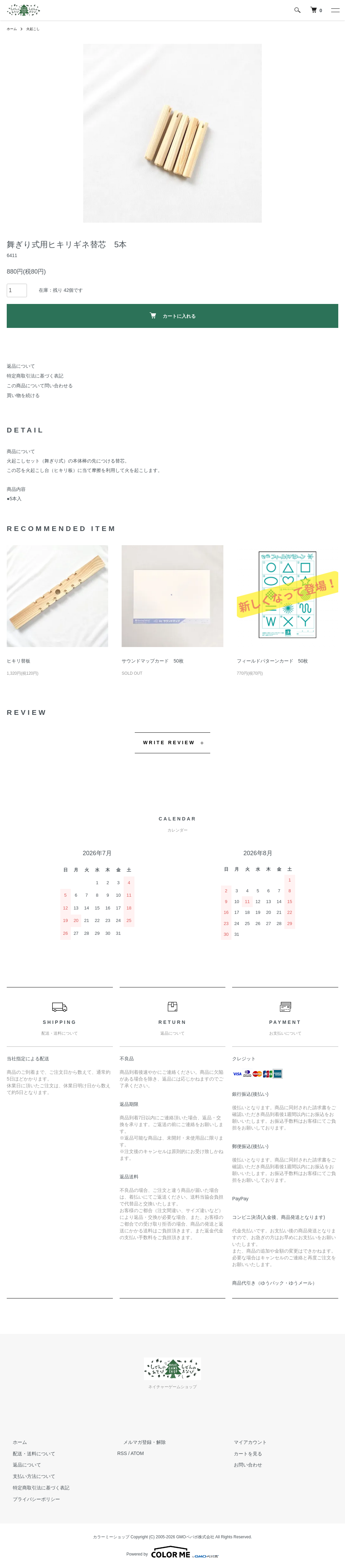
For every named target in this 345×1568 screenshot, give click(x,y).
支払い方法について (28, 1476)
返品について (21, 366)
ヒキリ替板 (18, 661)
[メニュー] (335, 10)
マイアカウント (244, 1442)
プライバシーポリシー (30, 1499)
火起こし (36, 28)
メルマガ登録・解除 (138, 1442)
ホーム (13, 28)
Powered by (172, 1552)
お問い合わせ (242, 1464)
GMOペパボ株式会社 (195, 1537)
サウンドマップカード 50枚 (153, 661)
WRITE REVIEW (169, 742)
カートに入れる (173, 315)
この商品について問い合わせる (40, 385)
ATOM (137, 1453)
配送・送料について (28, 1453)
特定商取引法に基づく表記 (35, 376)
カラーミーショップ (111, 1537)
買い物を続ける (23, 395)
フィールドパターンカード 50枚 (272, 661)
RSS (122, 1453)
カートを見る (242, 1453)
